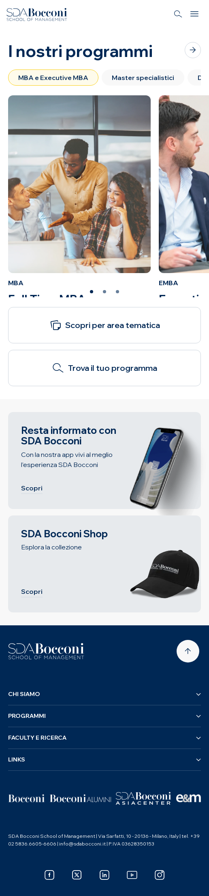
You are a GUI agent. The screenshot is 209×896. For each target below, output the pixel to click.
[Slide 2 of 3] (104, 291)
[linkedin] (104, 875)
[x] (77, 875)
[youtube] (132, 875)
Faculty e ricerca (104, 737)
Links (104, 759)
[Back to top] (188, 651)
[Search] (178, 14)
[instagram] (159, 875)
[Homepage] (46, 651)
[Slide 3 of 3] (117, 291)
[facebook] (49, 875)
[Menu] (194, 14)
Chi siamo (104, 694)
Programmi (104, 715)
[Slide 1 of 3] (91, 291)
